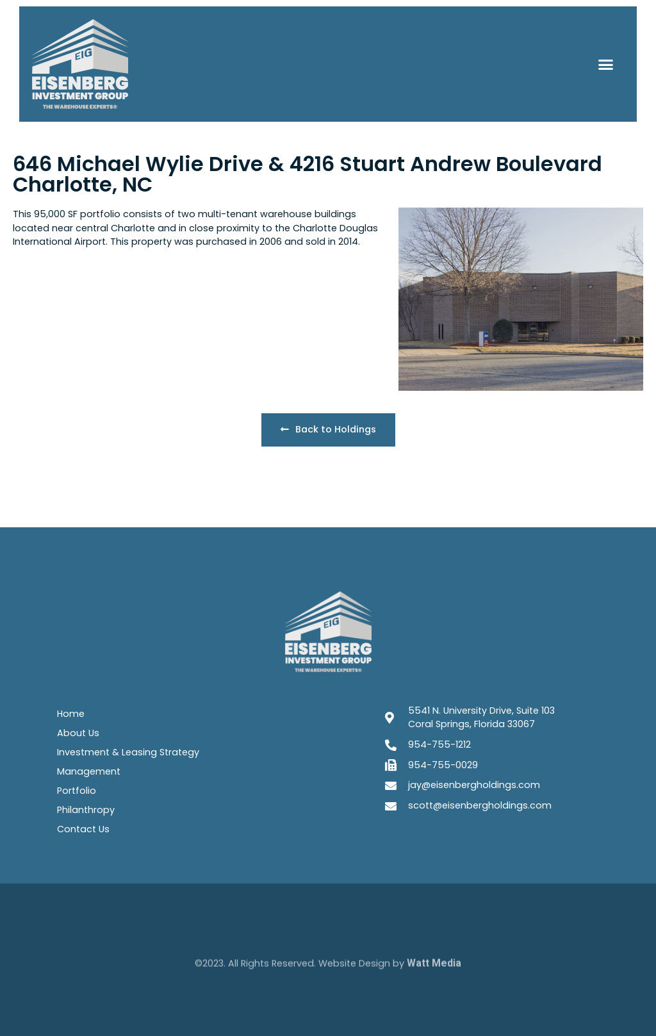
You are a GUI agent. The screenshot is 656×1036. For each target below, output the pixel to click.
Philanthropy (86, 809)
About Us (78, 733)
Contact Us (83, 829)
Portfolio (76, 790)
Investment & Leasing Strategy (128, 752)
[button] (605, 64)
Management (88, 771)
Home (71, 713)
